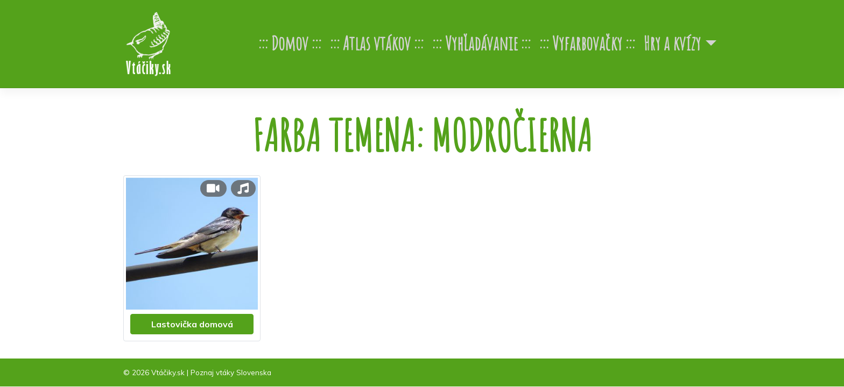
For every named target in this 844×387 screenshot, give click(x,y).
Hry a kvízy (672, 43)
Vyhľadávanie (481, 43)
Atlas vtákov (377, 43)
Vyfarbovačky (587, 43)
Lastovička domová (192, 324)
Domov (289, 43)
